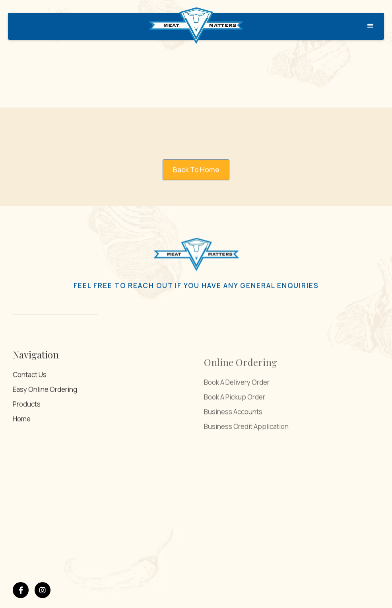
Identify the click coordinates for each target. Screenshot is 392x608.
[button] (370, 26)
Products (27, 430)
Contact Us (30, 400)
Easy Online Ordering (45, 415)
